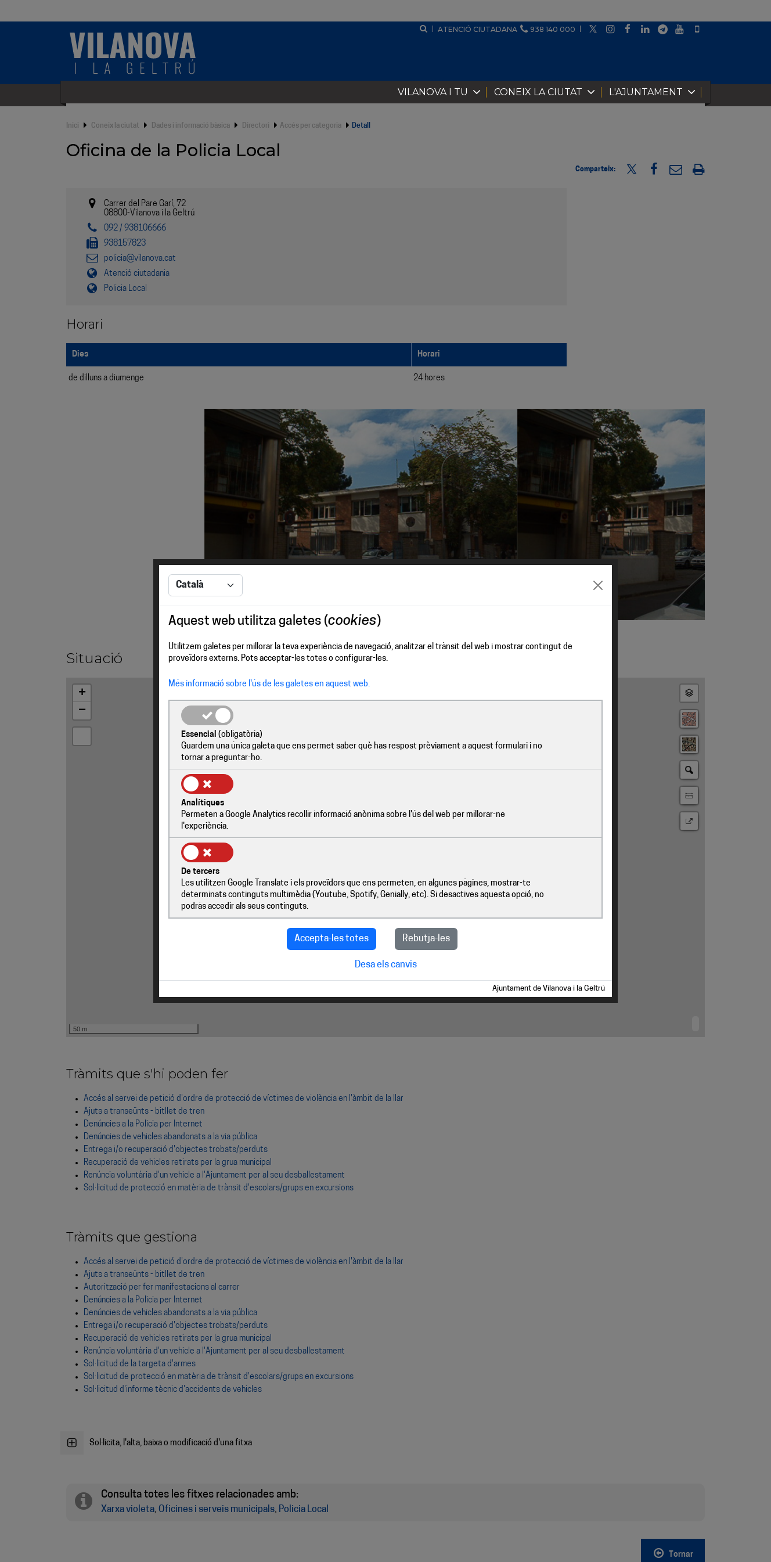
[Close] (598, 621)
